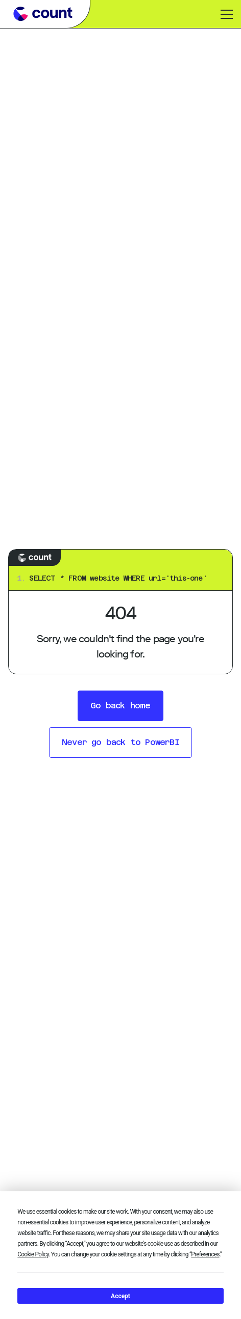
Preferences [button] (205, 1254)
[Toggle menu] (227, 14)
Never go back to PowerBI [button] (120, 742)
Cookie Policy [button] (33, 1254)
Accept (120, 1296)
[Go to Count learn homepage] (43, 14)
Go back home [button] (120, 705)
